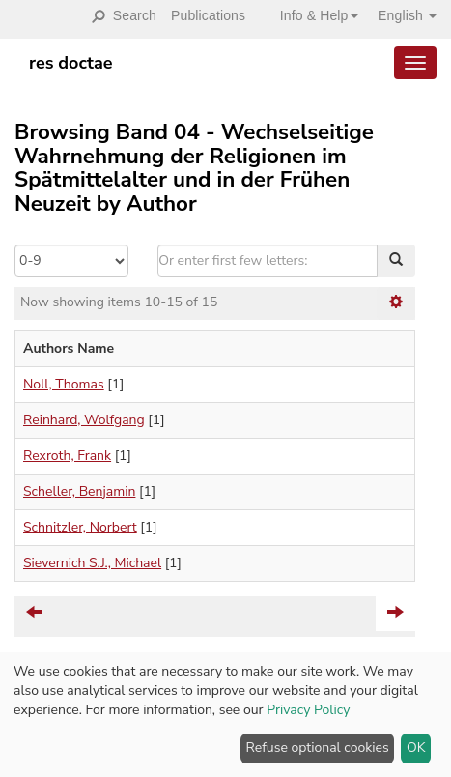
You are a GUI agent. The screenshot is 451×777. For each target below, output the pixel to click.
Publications (208, 15)
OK (416, 747)
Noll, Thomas (63, 384)
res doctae (71, 62)
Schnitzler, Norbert (80, 527)
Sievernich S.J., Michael (92, 563)
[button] (312, 15)
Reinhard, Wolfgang (84, 420)
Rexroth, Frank (67, 455)
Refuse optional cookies (317, 747)
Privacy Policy (308, 710)
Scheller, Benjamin (79, 491)
